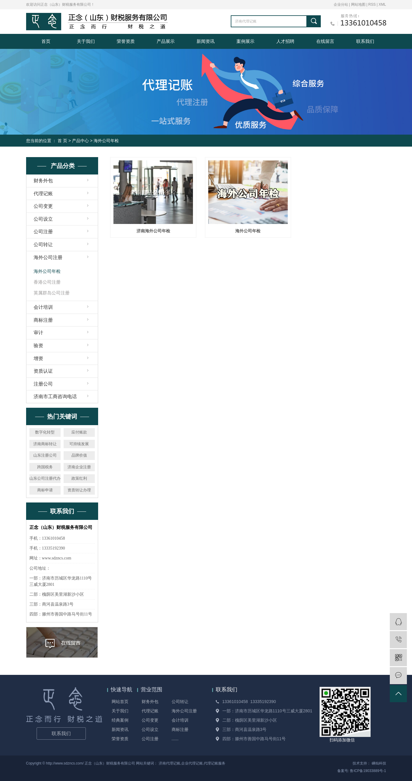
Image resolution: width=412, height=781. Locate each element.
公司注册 (43, 231)
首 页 (62, 140)
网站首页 (120, 701)
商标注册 (43, 320)
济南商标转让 (45, 444)
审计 (38, 332)
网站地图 (358, 4)
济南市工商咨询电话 (55, 396)
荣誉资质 (126, 41)
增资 (38, 358)
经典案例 (120, 720)
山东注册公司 (45, 455)
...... (175, 738)
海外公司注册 (48, 257)
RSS (372, 4)
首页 (45, 41)
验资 (38, 345)
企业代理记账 (192, 763)
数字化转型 (45, 432)
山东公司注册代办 (45, 478)
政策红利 (79, 478)
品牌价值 (79, 455)
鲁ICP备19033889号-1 (368, 771)
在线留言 (325, 41)
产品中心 (80, 140)
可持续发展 (79, 444)
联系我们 (365, 41)
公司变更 (43, 206)
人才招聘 (285, 41)
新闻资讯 (206, 41)
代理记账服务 (214, 763)
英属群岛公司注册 (52, 292)
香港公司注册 (47, 282)
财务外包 (43, 180)
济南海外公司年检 (153, 230)
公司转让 (43, 244)
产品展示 (166, 41)
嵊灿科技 (379, 763)
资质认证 (43, 371)
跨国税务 (45, 467)
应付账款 (79, 432)
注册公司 (43, 383)
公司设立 (43, 219)
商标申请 (45, 490)
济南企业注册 (79, 467)
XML (382, 4)
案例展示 (245, 41)
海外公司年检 (106, 140)
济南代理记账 (169, 763)
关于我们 (86, 41)
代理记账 (43, 193)
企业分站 (341, 4)
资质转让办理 (79, 490)
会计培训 (43, 307)
